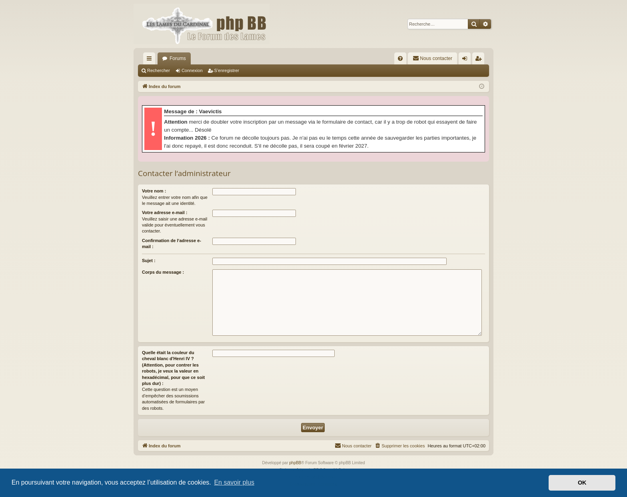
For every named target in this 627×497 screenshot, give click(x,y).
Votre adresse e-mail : (165, 212)
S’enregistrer (226, 70)
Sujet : (149, 260)
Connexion (192, 70)
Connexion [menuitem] (466, 60)
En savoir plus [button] (234, 482)
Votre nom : (154, 190)
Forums (178, 58)
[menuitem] (400, 58)
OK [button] (582, 482)
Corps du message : (163, 272)
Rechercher (158, 70)
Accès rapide (150, 60)
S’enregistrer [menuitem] (480, 60)
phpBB (295, 463)
